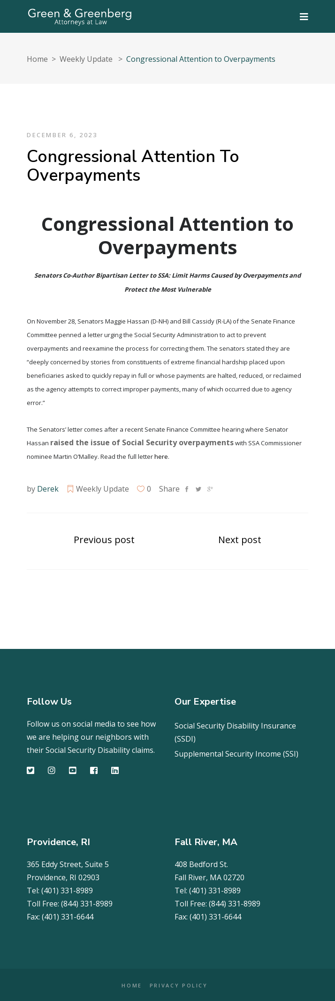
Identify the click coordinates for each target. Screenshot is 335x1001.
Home (37, 59)
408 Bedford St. (201, 864)
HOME (132, 985)
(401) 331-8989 (67, 890)
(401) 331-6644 (67, 917)
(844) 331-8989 (87, 903)
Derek (48, 489)
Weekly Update (86, 59)
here (161, 456)
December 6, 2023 (62, 135)
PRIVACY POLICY (179, 985)
